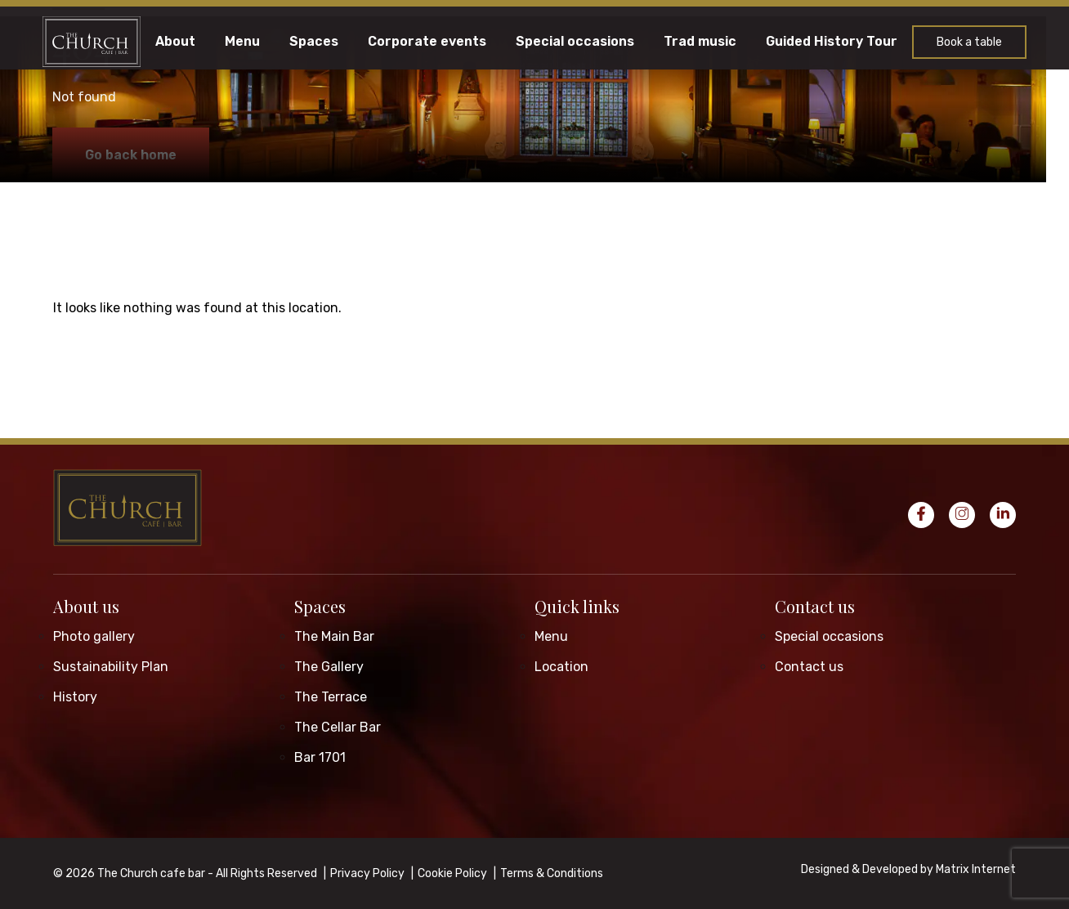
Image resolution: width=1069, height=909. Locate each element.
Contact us (815, 606)
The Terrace (330, 697)
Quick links (576, 606)
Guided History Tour (831, 41)
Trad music (700, 41)
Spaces (313, 41)
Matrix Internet (976, 869)
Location (561, 666)
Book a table (969, 42)
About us (86, 606)
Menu (242, 41)
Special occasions (575, 41)
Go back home (131, 155)
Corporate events (427, 41)
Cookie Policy (452, 873)
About (175, 41)
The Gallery (329, 666)
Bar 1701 (320, 757)
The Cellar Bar (337, 727)
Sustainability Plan (110, 666)
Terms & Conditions (551, 873)
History (75, 697)
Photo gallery (94, 636)
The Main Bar (334, 636)
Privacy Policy (367, 873)
